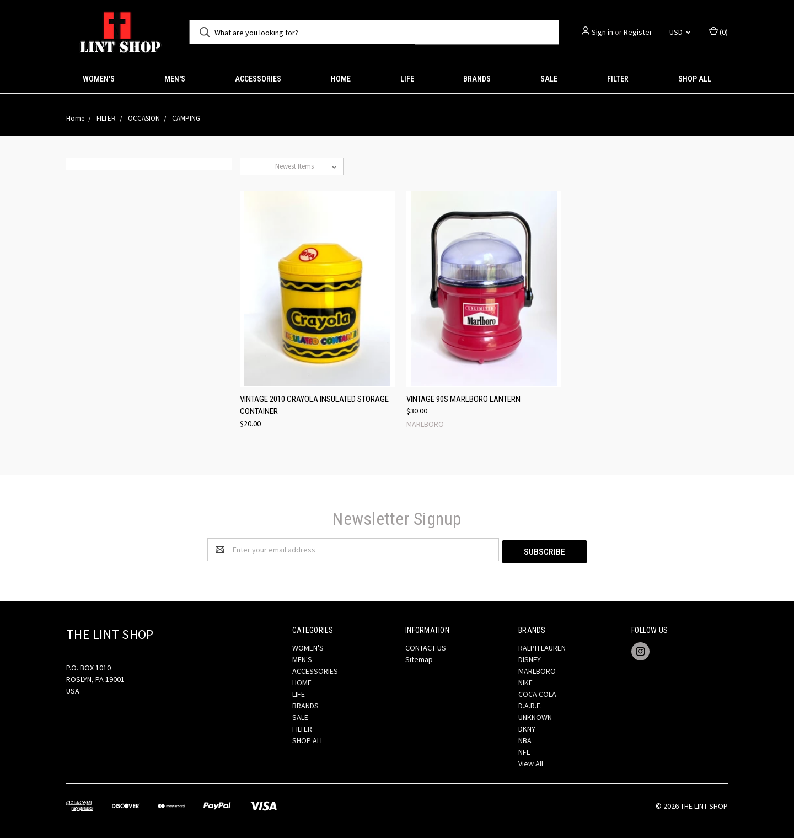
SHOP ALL (694, 78)
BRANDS (477, 78)
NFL (524, 750)
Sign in (602, 32)
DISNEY (529, 657)
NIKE (525, 680)
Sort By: (257, 166)
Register (638, 32)
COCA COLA (537, 692)
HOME (341, 78)
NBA (525, 738)
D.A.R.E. (530, 703)
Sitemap (419, 657)
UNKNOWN (535, 715)
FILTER (618, 78)
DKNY (526, 727)
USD (679, 32)
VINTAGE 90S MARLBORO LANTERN (463, 399)
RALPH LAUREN (542, 646)
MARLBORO (537, 669)
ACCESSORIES (258, 78)
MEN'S (174, 78)
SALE (548, 78)
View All (530, 761)
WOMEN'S (99, 78)
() (718, 31)
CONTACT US (425, 646)
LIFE (407, 78)
